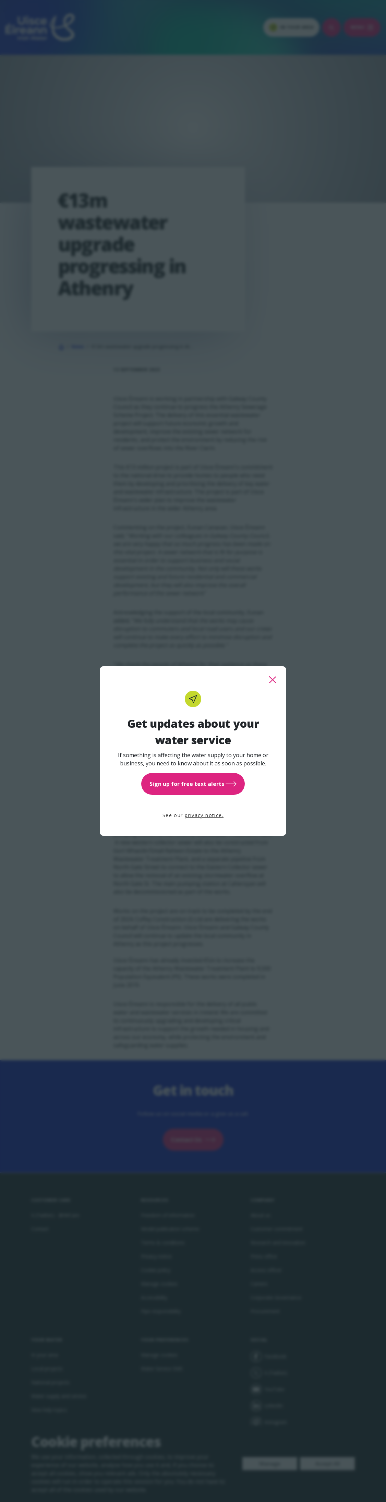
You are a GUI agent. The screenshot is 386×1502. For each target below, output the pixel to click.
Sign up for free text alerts (193, 784)
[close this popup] (272, 680)
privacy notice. (204, 815)
